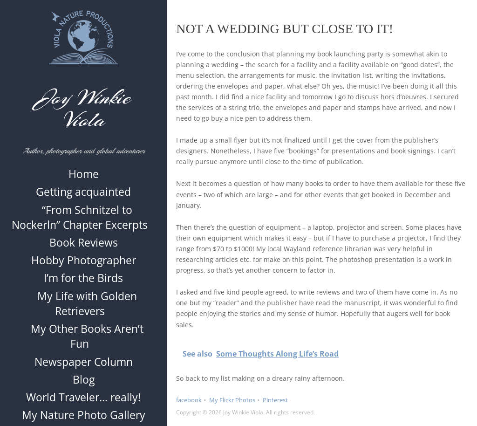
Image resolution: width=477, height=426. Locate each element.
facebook (189, 400)
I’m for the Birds (83, 282)
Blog (84, 384)
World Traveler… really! (83, 401)
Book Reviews (83, 247)
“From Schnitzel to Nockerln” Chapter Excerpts (80, 222)
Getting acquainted (83, 196)
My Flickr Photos (232, 400)
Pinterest (275, 400)
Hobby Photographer (83, 264)
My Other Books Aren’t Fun (87, 341)
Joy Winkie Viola (83, 108)
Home (83, 178)
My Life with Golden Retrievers (87, 308)
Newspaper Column (83, 366)
